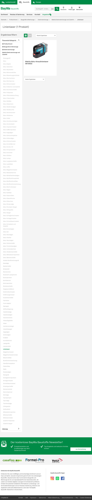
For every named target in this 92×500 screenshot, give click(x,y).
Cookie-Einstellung (85, 497)
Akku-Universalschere (9, 249)
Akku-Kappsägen (8, 132)
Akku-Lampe (7, 158)
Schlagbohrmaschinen (9, 378)
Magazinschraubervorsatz (10, 355)
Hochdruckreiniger (8, 326)
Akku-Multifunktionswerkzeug (12, 184)
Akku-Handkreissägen (9, 107)
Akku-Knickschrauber (9, 141)
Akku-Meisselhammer (9, 172)
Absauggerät (6, 58)
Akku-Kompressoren (9, 150)
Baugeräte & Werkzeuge (10, 47)
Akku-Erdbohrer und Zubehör (11, 87)
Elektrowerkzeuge (8, 49)
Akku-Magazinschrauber (10, 170)
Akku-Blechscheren (9, 78)
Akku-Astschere (7, 67)
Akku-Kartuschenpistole (10, 135)
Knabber (5, 338)
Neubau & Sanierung (17, 14)
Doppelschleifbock (8, 289)
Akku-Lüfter (6, 167)
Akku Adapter (7, 64)
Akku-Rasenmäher (8, 195)
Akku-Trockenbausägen (10, 246)
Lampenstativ (7, 346)
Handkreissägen (7, 315)
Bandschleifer (7, 266)
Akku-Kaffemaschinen (9, 130)
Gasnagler (6, 306)
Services (29, 14)
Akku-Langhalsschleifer (10, 161)
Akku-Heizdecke (8, 115)
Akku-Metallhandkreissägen (11, 175)
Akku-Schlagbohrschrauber (11, 215)
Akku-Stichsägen (8, 235)
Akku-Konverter (7, 152)
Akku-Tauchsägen (8, 240)
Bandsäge (6, 263)
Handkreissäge (7, 312)
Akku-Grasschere (8, 104)
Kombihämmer (7, 340)
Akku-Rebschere (8, 201)
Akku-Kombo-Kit (8, 147)
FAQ (76, 497)
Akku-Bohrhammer (8, 81)
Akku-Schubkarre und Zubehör (9, 225)
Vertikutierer (6, 409)
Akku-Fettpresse (8, 92)
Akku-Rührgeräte (8, 210)
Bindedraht (6, 269)
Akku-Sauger (7, 213)
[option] (12, 460)
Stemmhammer (7, 392)
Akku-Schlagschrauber (9, 218)
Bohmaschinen (7, 277)
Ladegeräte (6, 343)
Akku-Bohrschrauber (9, 84)
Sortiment (4, 14)
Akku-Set (6, 232)
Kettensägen (7, 335)
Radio (4, 369)
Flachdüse (6, 300)
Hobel (5, 323)
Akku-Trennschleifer (9, 243)
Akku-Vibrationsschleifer (10, 252)
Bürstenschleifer (8, 286)
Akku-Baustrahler (8, 69)
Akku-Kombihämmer (9, 144)
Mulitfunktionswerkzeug (10, 360)
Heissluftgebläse (8, 320)
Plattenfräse (6, 366)
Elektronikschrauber (9, 292)
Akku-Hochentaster (8, 124)
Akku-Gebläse (7, 101)
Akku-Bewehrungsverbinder (11, 75)
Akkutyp (5, 429)
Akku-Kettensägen (8, 138)
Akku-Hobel (6, 118)
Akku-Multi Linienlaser (9, 187)
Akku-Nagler (6, 190)
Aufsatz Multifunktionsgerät (11, 260)
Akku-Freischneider (8, 98)
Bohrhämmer (7, 280)
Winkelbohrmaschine (9, 412)
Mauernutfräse (7, 358)
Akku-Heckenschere (9, 112)
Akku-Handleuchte (8, 110)
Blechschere (7, 272)
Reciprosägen (7, 372)
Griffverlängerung (8, 309)
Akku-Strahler (7, 237)
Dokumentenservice (67, 497)
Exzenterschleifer (8, 297)
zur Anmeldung (81, 449)
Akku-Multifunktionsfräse (10, 181)
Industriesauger (7, 329)
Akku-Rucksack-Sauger (10, 207)
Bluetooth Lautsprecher (10, 275)
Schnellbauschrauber (9, 383)
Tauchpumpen (7, 398)
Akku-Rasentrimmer (9, 198)
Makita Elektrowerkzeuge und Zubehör (11, 53)
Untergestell (6, 406)
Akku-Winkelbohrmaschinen (11, 255)
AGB (26, 497)
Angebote (45, 14)
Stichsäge (6, 395)
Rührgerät (6, 375)
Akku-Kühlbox (7, 155)
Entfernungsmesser (8, 295)
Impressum (33, 497)
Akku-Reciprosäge (8, 204)
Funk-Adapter (7, 303)
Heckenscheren (7, 317)
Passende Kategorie (9, 40)
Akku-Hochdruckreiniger (10, 121)
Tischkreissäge (7, 403)
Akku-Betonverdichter (9, 72)
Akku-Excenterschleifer (10, 89)
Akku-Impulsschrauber (9, 127)
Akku (4, 61)
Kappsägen (6, 332)
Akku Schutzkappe (8, 229)
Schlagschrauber (8, 380)
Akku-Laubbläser (8, 164)
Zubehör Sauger (7, 423)
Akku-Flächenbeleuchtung (11, 95)
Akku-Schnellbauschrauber (11, 221)
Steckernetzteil (7, 389)
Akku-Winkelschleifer (9, 257)
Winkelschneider (8, 418)
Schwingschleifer (8, 386)
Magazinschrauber (8, 352)
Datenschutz (42, 497)
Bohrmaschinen (7, 283)
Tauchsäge (6, 400)
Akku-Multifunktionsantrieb (11, 178)
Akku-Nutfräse (7, 192)
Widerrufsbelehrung (53, 497)
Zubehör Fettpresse (8, 420)
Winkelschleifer (7, 415)
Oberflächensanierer (9, 363)
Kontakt (37, 14)
